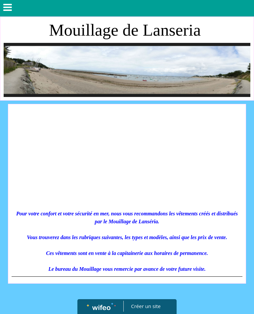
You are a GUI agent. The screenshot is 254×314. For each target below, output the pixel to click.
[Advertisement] (127, 157)
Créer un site (146, 306)
